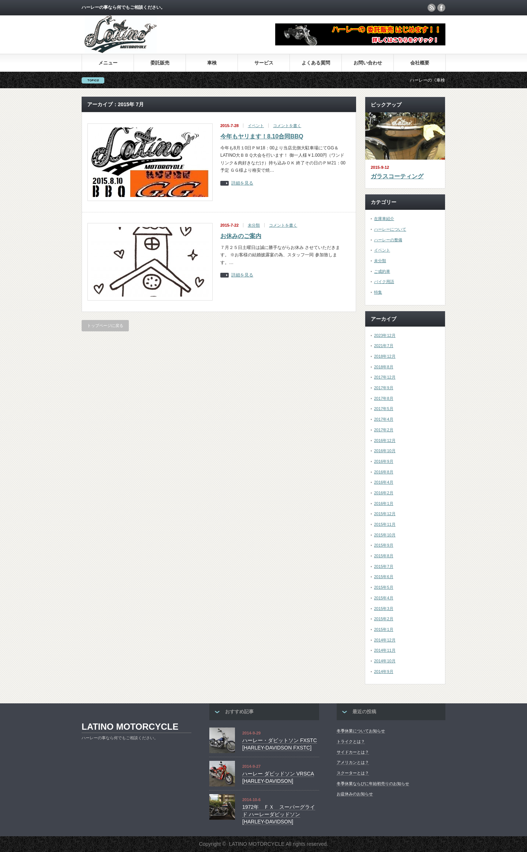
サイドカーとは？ (353, 752)
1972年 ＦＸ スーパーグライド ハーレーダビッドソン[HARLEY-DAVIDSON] (278, 814)
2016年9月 (383, 461)
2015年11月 (385, 524)
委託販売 (159, 63)
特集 (378, 292)
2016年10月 (385, 451)
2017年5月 (383, 408)
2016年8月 (383, 472)
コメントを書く (287, 125)
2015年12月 (385, 513)
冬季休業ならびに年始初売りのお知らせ (373, 783)
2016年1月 (383, 503)
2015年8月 (383, 556)
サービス (263, 63)
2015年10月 (385, 535)
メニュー (107, 63)
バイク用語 (384, 281)
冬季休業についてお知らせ (361, 731)
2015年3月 (383, 608)
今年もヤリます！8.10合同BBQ (261, 136)
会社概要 (419, 63)
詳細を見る (242, 183)
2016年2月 (383, 493)
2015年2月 (383, 619)
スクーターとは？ (353, 773)
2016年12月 (385, 440)
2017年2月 (383, 430)
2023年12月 (385, 335)
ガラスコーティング (397, 176)
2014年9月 (383, 671)
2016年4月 (383, 482)
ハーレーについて (390, 229)
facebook (441, 8)
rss (431, 8)
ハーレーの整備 (388, 240)
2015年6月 (383, 576)
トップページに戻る (105, 325)
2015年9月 (383, 545)
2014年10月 (385, 661)
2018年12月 (385, 356)
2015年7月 (383, 566)
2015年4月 (383, 598)
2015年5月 (383, 587)
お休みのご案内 (240, 236)
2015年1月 (383, 629)
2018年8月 (383, 367)
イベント (256, 125)
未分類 (254, 225)
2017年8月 (383, 398)
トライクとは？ (351, 741)
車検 (212, 63)
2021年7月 (383, 345)
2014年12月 (385, 640)
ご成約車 (382, 271)
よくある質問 (316, 63)
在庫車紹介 (384, 218)
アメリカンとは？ (353, 762)
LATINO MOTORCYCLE (130, 727)
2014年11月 (385, 650)
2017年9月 (383, 388)
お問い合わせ (368, 63)
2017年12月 (385, 377)
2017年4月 (383, 419)
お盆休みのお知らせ (355, 794)
